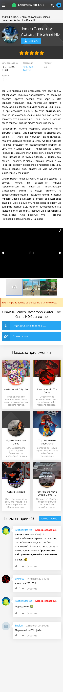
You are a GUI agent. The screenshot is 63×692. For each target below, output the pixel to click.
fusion (19, 625)
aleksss (19, 578)
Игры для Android (31, 16)
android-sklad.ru (10, 16)
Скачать (31, 41)
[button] (60, 230)
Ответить (32, 566)
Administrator (23, 530)
